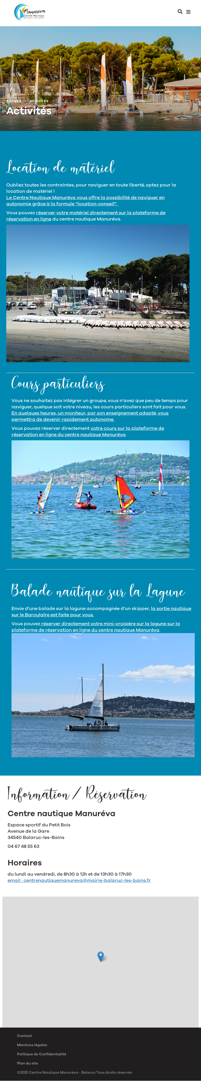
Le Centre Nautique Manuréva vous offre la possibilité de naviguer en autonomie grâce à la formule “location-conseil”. (85, 200)
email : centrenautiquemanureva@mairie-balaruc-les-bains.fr (79, 880)
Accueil (14, 101)
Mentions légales (32, 1044)
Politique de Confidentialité (41, 1054)
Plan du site (27, 1063)
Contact (24, 1035)
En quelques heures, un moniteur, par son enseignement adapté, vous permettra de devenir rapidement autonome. (90, 416)
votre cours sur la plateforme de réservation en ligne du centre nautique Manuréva (88, 431)
